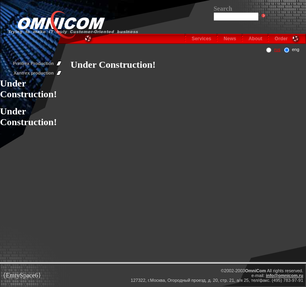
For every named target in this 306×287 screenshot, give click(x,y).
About (256, 38)
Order (281, 38)
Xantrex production (34, 73)
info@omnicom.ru (284, 275)
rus (277, 49)
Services (201, 38)
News (230, 38)
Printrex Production (33, 63)
